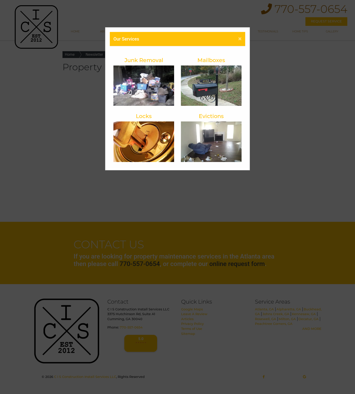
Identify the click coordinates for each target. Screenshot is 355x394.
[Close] (240, 39)
